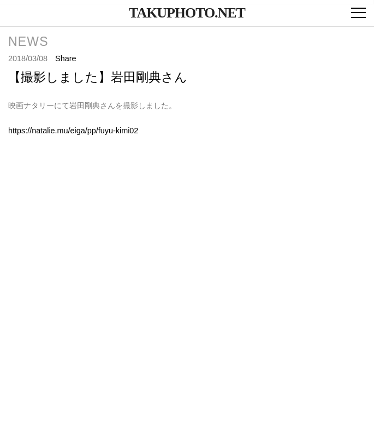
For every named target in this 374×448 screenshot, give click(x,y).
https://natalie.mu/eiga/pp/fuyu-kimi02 (73, 130)
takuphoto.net (187, 13)
